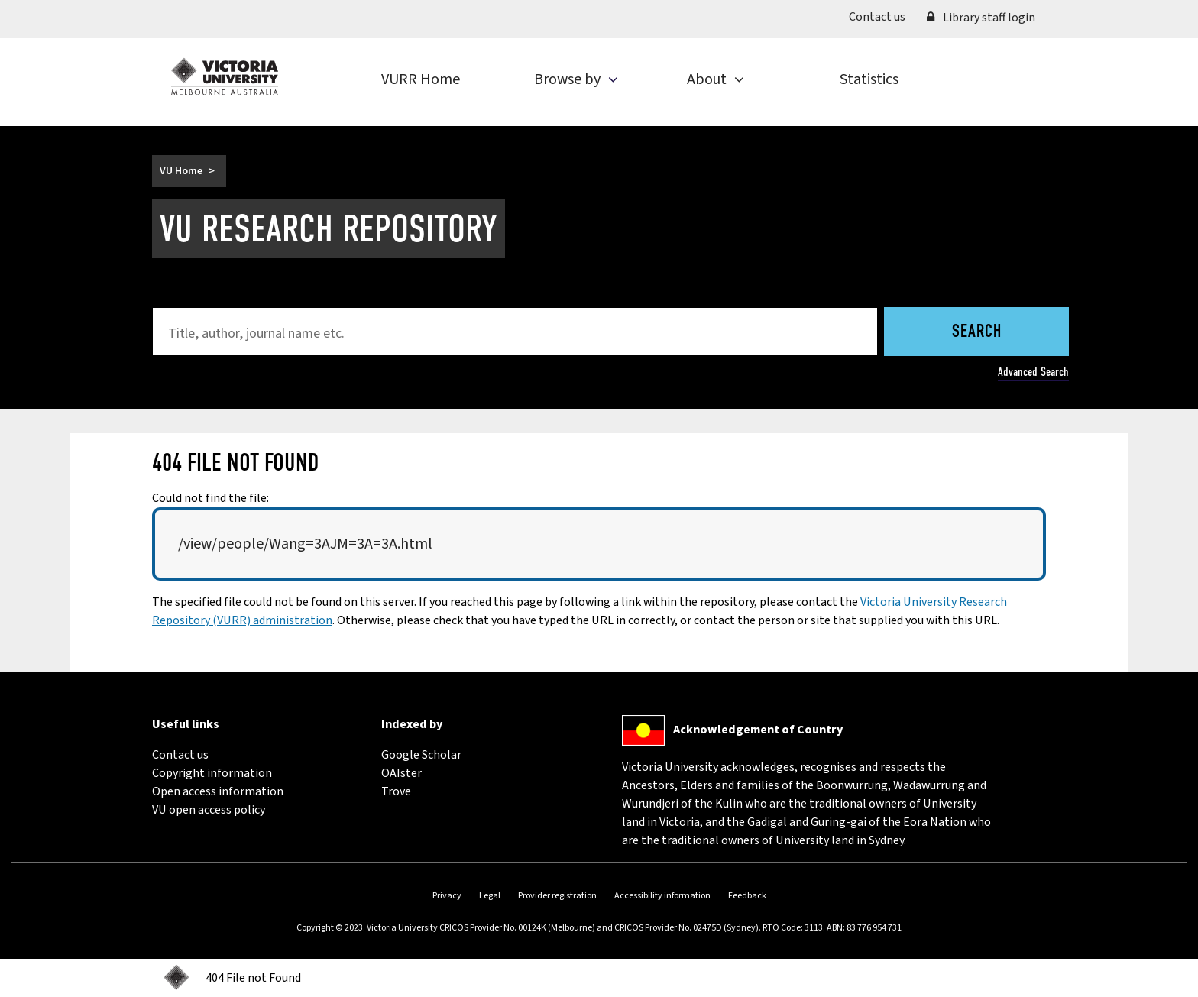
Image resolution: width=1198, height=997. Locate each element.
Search (977, 332)
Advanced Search (1033, 371)
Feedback (747, 895)
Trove (396, 791)
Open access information (217, 791)
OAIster (401, 773)
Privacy (446, 895)
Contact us (882, 16)
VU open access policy (208, 809)
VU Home (181, 171)
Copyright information (212, 773)
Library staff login (981, 17)
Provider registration (557, 895)
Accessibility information (662, 895)
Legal (489, 895)
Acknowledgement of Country (758, 729)
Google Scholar (421, 754)
